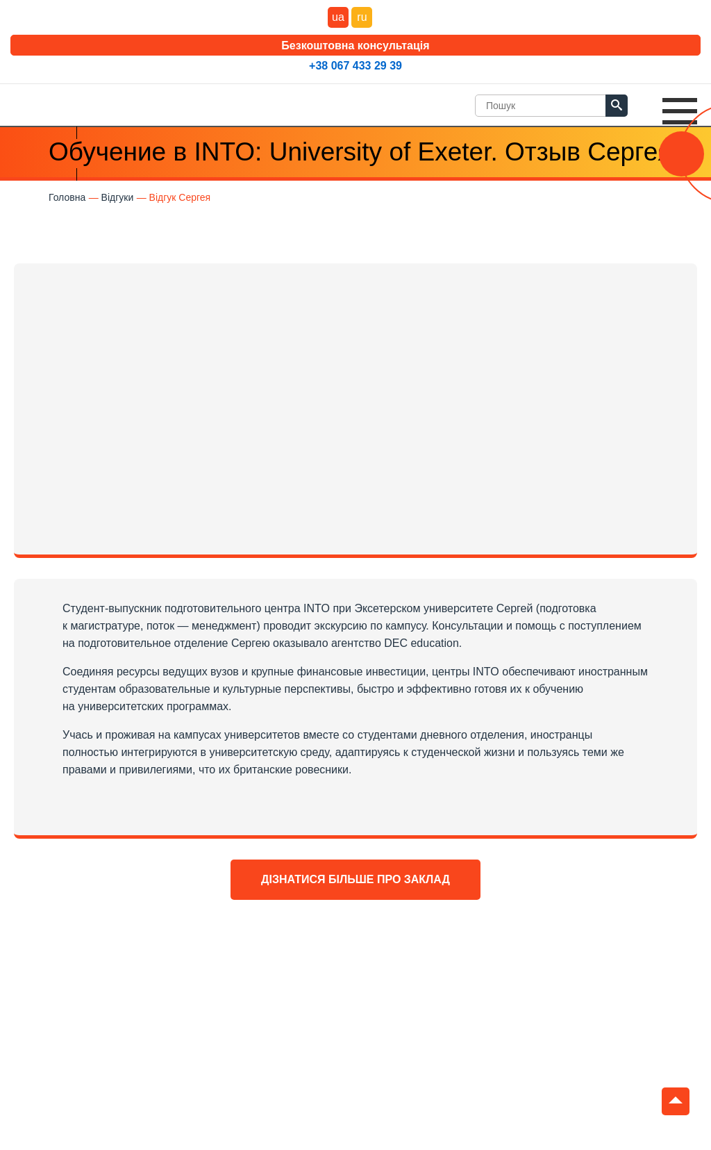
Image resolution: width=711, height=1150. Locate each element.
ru (362, 17)
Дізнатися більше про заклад (355, 879)
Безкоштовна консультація (355, 45)
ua (338, 17)
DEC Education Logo (59, 102)
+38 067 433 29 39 (355, 66)
